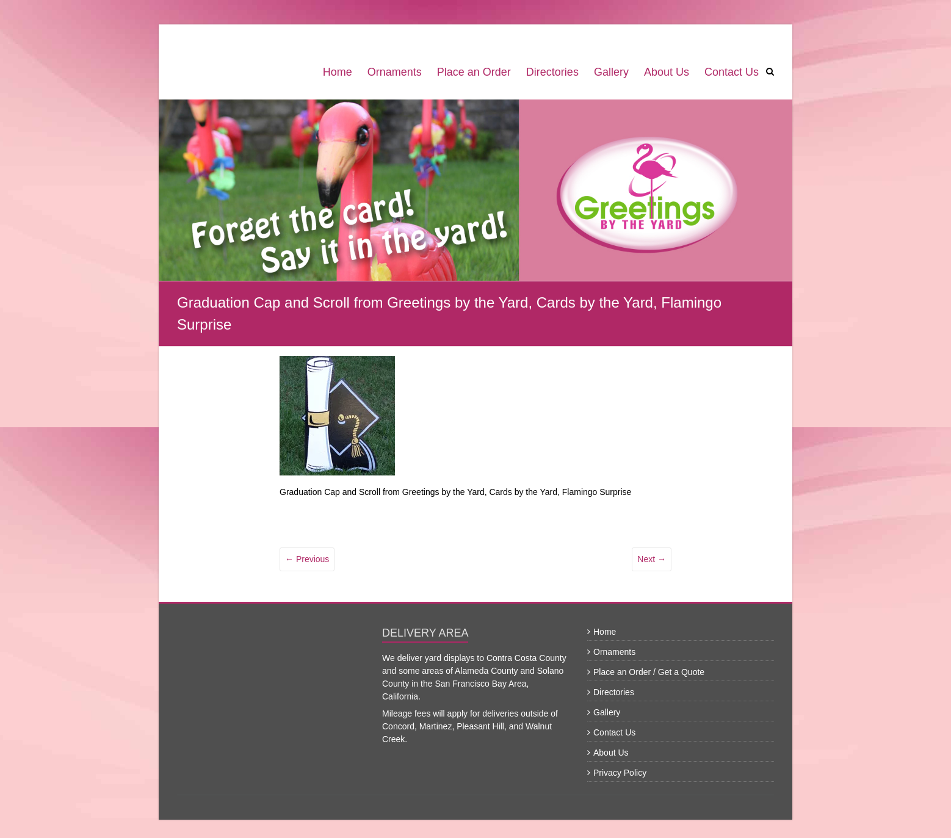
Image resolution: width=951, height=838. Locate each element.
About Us (666, 72)
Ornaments (394, 72)
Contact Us (731, 72)
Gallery (611, 72)
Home (337, 72)
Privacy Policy (619, 773)
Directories (552, 72)
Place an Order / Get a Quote (648, 672)
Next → (651, 559)
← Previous (307, 559)
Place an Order (474, 72)
